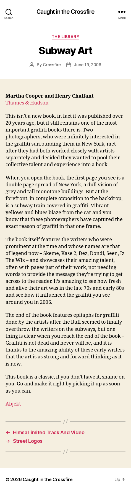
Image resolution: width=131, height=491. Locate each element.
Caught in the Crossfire (65, 12)
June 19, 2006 (87, 64)
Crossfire (52, 64)
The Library (66, 36)
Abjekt (13, 404)
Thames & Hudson (27, 103)
